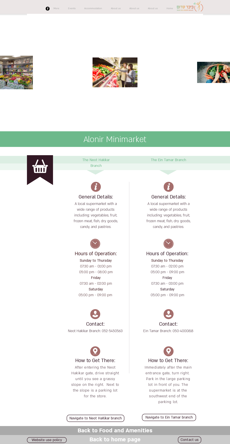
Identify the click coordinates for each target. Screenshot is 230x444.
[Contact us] (189, 439)
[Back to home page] (115, 439)
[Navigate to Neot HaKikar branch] (95, 418)
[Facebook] (48, 9)
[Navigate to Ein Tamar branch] (169, 417)
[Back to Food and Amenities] (115, 430)
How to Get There (94, 360)
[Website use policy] (47, 440)
